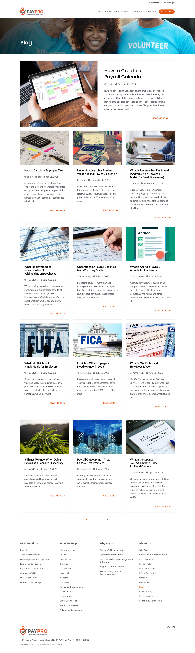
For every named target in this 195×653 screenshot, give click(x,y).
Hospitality (65, 573)
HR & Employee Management (35, 559)
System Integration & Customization (110, 572)
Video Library (145, 591)
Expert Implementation (111, 554)
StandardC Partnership (150, 600)
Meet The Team (147, 568)
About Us (137, 11)
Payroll (23, 550)
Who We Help (121, 11)
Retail (63, 554)
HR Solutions (104, 11)
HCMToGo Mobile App (31, 582)
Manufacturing (67, 550)
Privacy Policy (145, 563)
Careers (143, 577)
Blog (141, 587)
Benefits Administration (32, 568)
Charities (64, 582)
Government (66, 596)
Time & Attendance (30, 554)
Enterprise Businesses (71, 610)
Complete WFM (28, 573)
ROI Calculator (146, 596)
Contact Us (153, 2)
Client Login (169, 2)
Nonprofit (64, 577)
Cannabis (65, 563)
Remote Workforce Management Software (116, 560)
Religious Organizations (71, 587)
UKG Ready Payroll (29, 577)
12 (108, 519)
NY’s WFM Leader (147, 573)
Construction (66, 568)
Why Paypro (145, 550)
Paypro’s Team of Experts (112, 566)
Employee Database (30, 563)
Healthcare (65, 559)
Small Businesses (68, 600)
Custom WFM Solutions (111, 550)
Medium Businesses (70, 605)
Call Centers (66, 591)
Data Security (146, 559)
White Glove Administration (153, 554)
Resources (151, 11)
